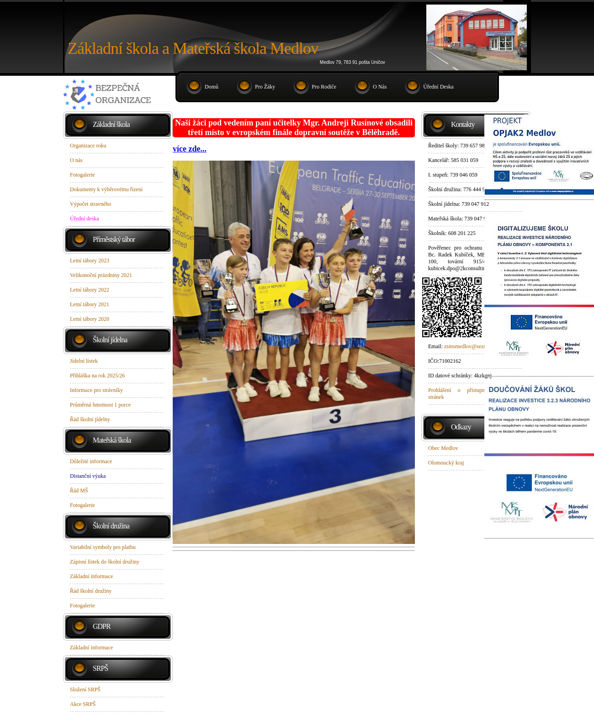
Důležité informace (91, 461)
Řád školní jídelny (90, 419)
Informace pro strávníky (96, 390)
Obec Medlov (443, 448)
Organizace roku (88, 145)
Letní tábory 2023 (89, 260)
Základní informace (91, 576)
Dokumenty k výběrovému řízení (106, 189)
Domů (211, 87)
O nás (380, 87)
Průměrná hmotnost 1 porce (100, 405)
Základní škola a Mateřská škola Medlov (193, 48)
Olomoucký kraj (446, 463)
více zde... (190, 148)
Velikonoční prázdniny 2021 (101, 275)
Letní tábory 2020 (89, 319)
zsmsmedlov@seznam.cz (471, 346)
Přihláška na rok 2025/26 (97, 375)
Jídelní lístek (84, 361)
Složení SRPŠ (85, 689)
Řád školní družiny (90, 591)
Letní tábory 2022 (89, 290)
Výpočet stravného (90, 204)
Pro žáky (265, 87)
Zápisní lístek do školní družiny (104, 562)
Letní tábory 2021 (89, 304)
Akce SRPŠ (82, 704)
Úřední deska (438, 87)
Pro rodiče (324, 87)
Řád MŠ (79, 490)
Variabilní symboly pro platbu (103, 547)
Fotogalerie (82, 175)
